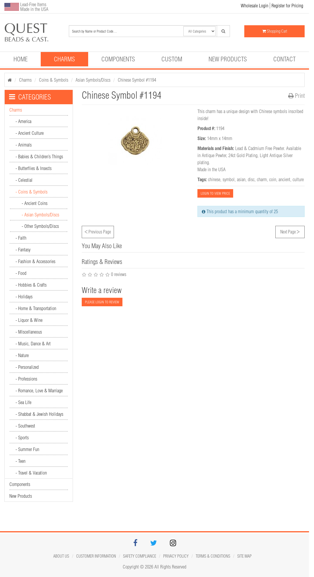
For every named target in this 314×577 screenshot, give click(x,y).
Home (20, 59)
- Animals (24, 145)
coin (272, 179)
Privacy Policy (176, 556)
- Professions (26, 379)
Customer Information (96, 556)
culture (298, 179)
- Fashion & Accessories (35, 261)
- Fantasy (23, 250)
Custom (171, 59)
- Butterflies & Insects (34, 168)
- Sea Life (23, 402)
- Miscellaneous (29, 332)
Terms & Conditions (213, 556)
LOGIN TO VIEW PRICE (215, 193)
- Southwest (25, 426)
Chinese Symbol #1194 (137, 80)
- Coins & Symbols (31, 192)
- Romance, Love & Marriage (39, 390)
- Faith (21, 238)
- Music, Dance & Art (33, 343)
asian (241, 179)
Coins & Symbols (53, 80)
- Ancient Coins (34, 203)
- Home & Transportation (36, 308)
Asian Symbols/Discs (93, 80)
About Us (61, 556)
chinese (214, 179)
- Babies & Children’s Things (39, 156)
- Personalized (27, 367)
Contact (284, 59)
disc (251, 179)
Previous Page (98, 231)
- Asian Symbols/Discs (40, 215)
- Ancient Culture (30, 133)
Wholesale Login (254, 6)
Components (118, 59)
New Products (228, 59)
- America (23, 121)
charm (262, 179)
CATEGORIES (30, 96)
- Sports (22, 437)
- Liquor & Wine (29, 320)
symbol (229, 179)
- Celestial (24, 180)
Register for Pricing (287, 6)
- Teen (20, 461)
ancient (284, 179)
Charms (64, 59)
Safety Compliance (139, 556)
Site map (244, 556)
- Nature (22, 355)
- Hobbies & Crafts (31, 285)
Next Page (290, 231)
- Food (21, 273)
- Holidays (24, 297)
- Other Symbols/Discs (40, 226)
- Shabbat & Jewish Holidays (39, 414)
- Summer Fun (27, 449)
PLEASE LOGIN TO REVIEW (102, 302)
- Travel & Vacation (31, 473)
